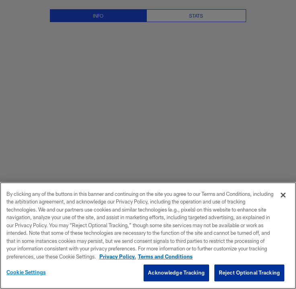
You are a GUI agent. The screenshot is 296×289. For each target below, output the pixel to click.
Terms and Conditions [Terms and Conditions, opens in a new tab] (165, 256)
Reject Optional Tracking (249, 272)
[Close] (283, 195)
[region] (148, 235)
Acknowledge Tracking (176, 272)
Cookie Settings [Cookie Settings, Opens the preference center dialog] (26, 272)
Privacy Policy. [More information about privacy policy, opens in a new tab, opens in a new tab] (117, 256)
